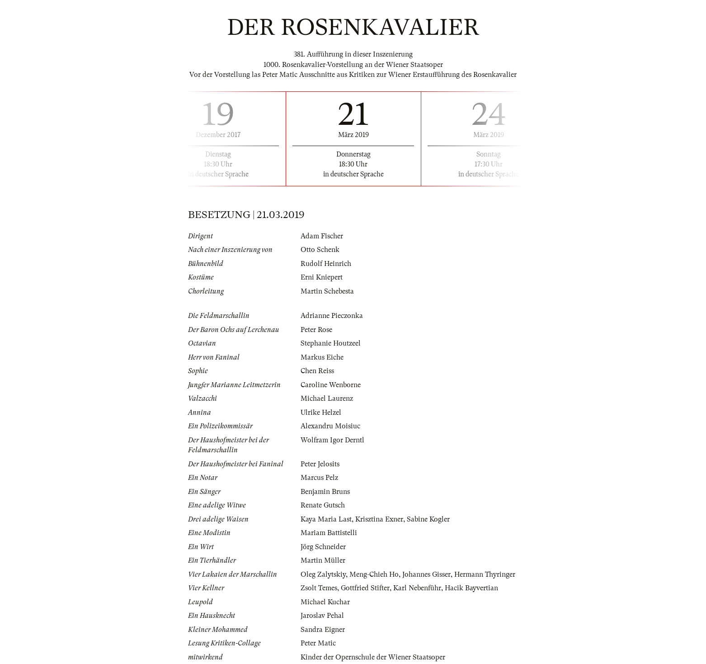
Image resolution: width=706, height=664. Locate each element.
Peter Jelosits (320, 464)
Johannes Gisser (426, 574)
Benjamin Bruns (325, 492)
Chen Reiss (317, 371)
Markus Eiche (322, 357)
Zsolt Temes (319, 588)
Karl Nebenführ (417, 588)
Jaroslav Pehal (322, 616)
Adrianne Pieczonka (332, 316)
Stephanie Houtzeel (331, 343)
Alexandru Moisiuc (330, 426)
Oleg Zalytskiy (323, 574)
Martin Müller (323, 560)
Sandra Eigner (323, 630)
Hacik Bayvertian (471, 588)
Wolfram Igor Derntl (332, 440)
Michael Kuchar (325, 602)
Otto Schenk (320, 250)
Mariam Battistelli (329, 533)
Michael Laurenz (327, 398)
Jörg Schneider (323, 547)
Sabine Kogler (428, 519)
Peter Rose (316, 330)
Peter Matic (318, 643)
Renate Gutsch (323, 505)
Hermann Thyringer (484, 574)
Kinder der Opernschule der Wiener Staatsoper (373, 657)
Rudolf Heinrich (326, 264)
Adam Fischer (322, 236)
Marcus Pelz (319, 478)
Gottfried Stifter (365, 588)
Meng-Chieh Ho (374, 574)
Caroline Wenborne (331, 385)
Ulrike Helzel (321, 412)
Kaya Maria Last (326, 519)
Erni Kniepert (322, 277)
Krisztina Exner (379, 519)
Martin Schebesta (327, 291)
